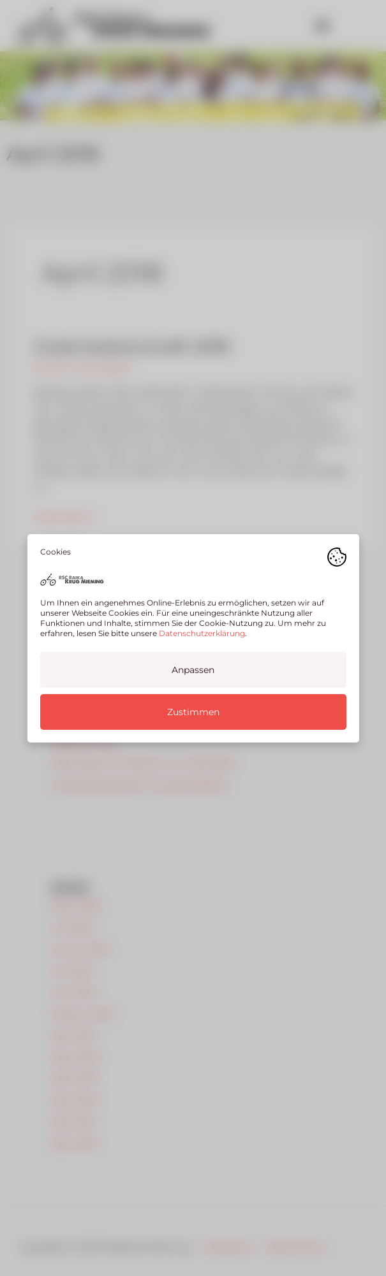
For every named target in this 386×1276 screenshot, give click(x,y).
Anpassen (193, 669)
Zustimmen (193, 711)
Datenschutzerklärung (202, 632)
